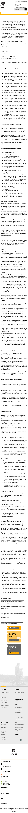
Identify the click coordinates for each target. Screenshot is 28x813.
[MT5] (12, 374)
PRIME (2, 798)
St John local (3, 725)
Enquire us (5, 769)
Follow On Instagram (7, 774)
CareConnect (15, 110)
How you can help (18, 707)
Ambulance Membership (20, 7)
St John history (3, 739)
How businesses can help (19, 709)
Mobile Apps (5, 776)
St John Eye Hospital (5, 800)
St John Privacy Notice (19, 717)
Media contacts (3, 727)
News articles (3, 724)
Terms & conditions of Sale (20, 730)
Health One (5, 110)
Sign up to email (6, 763)
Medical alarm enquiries (19, 700)
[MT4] (9, 373)
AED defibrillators (18, 695)
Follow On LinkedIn (7, 766)
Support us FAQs (18, 712)
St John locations (18, 735)
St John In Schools (4, 702)
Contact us (5, 15)
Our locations (3, 735)
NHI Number (20, 97)
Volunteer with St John (19, 710)
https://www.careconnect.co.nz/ (18, 606)
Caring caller (3, 699)
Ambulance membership (5, 694)
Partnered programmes (5, 705)
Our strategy (3, 734)
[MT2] (9, 110)
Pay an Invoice (18, 2)
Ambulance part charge (5, 692)
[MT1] (24, 97)
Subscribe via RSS (6, 761)
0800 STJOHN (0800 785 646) (21, 1)
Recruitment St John (5, 790)
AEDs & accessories (18, 729)
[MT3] (19, 110)
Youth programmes (4, 703)
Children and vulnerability (19, 719)
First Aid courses (18, 690)
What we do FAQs (4, 707)
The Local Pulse (4, 803)
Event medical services (5, 695)
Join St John (18, 4)
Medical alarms (17, 725)
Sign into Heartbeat (5, 793)
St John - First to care (14, 752)
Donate (17, 5)
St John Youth (4, 795)
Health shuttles (3, 697)
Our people (3, 732)
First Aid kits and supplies (19, 692)
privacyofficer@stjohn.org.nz (9, 58)
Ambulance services (4, 690)
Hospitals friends (4, 700)
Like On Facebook (6, 771)
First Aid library (17, 694)
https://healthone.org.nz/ (16, 604)
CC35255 (9, 809)
